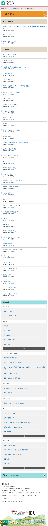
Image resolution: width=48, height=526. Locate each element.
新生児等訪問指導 (7, 281)
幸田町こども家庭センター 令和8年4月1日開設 (16, 86)
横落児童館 (7, 344)
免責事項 (21, 495)
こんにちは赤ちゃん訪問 (9, 287)
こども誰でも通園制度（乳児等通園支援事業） (15, 142)
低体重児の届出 (7, 275)
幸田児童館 (7, 330)
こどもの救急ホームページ (10, 294)
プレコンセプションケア (9, 54)
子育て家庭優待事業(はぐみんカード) (13, 237)
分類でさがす (13, 8)
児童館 (6, 326)
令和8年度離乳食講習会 (9, 111)
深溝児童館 (7, 335)
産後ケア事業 (6, 98)
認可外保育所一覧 (7, 243)
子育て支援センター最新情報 (11, 155)
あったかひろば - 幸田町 (9, 149)
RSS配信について (31, 495)
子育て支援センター (8, 79)
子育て (25, 8)
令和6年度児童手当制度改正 (10, 212)
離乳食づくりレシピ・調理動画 (11, 130)
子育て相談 (6, 256)
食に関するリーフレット (9, 41)
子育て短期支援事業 (8, 60)
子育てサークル (7, 262)
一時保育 (5, 161)
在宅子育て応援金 (7, 117)
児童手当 (5, 218)
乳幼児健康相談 (7, 136)
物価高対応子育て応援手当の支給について (14, 67)
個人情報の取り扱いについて (9, 495)
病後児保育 (6, 224)
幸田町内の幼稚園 (7, 193)
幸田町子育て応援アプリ (9, 231)
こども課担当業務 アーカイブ (11, 174)
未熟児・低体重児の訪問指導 (11, 268)
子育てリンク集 (7, 35)
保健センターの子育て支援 (10, 105)
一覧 (24, 348)
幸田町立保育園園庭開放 (9, 168)
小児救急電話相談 (7, 73)
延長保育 (5, 199)
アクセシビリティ (6, 498)
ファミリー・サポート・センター (12, 205)
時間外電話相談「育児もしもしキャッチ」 (14, 249)
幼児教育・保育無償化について (11, 186)
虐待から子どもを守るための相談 (12, 92)
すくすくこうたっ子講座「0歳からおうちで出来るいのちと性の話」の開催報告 (24, 27)
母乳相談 (5, 123)
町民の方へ (19, 8)
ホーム (6, 8)
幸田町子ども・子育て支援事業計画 (12, 180)
